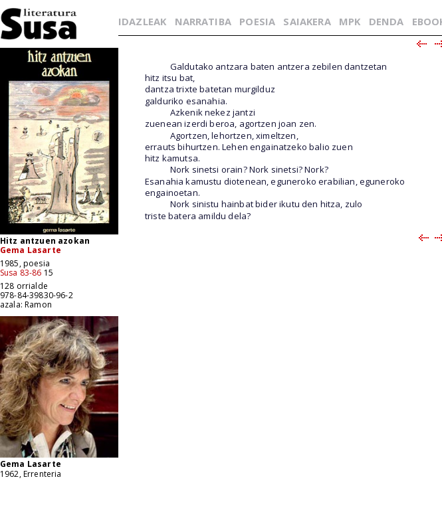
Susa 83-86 (21, 272)
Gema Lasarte (30, 250)
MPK (349, 21)
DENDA (386, 21)
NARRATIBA (203, 21)
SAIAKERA (306, 21)
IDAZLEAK (142, 21)
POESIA (257, 21)
